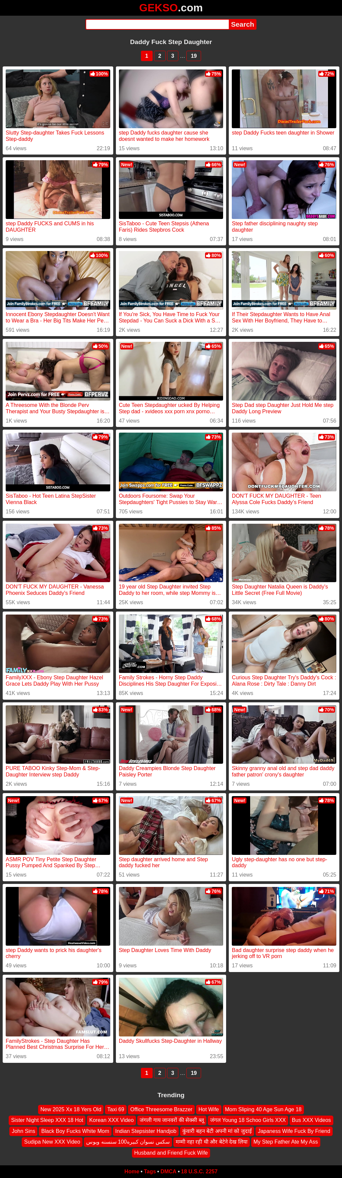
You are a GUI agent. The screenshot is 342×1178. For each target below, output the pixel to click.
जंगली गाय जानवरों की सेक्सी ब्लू (172, 1120)
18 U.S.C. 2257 (199, 1171)
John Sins (23, 1131)
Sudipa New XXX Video (52, 1142)
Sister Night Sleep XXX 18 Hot (47, 1120)
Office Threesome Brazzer (161, 1109)
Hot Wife (208, 1109)
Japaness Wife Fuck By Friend (294, 1131)
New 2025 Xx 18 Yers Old (70, 1109)
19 (194, 56)
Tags (150, 1171)
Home (132, 1171)
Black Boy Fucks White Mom (75, 1131)
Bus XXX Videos (311, 1120)
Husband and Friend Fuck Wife (171, 1153)
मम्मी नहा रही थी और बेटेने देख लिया (211, 1142)
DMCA (168, 1171)
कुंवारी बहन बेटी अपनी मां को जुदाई (217, 1131)
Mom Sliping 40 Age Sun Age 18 (263, 1109)
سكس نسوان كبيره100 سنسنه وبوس (127, 1142)
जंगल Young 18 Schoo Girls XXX (248, 1120)
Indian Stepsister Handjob (145, 1131)
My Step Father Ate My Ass (285, 1142)
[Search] (157, 24)
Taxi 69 (115, 1109)
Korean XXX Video (111, 1120)
